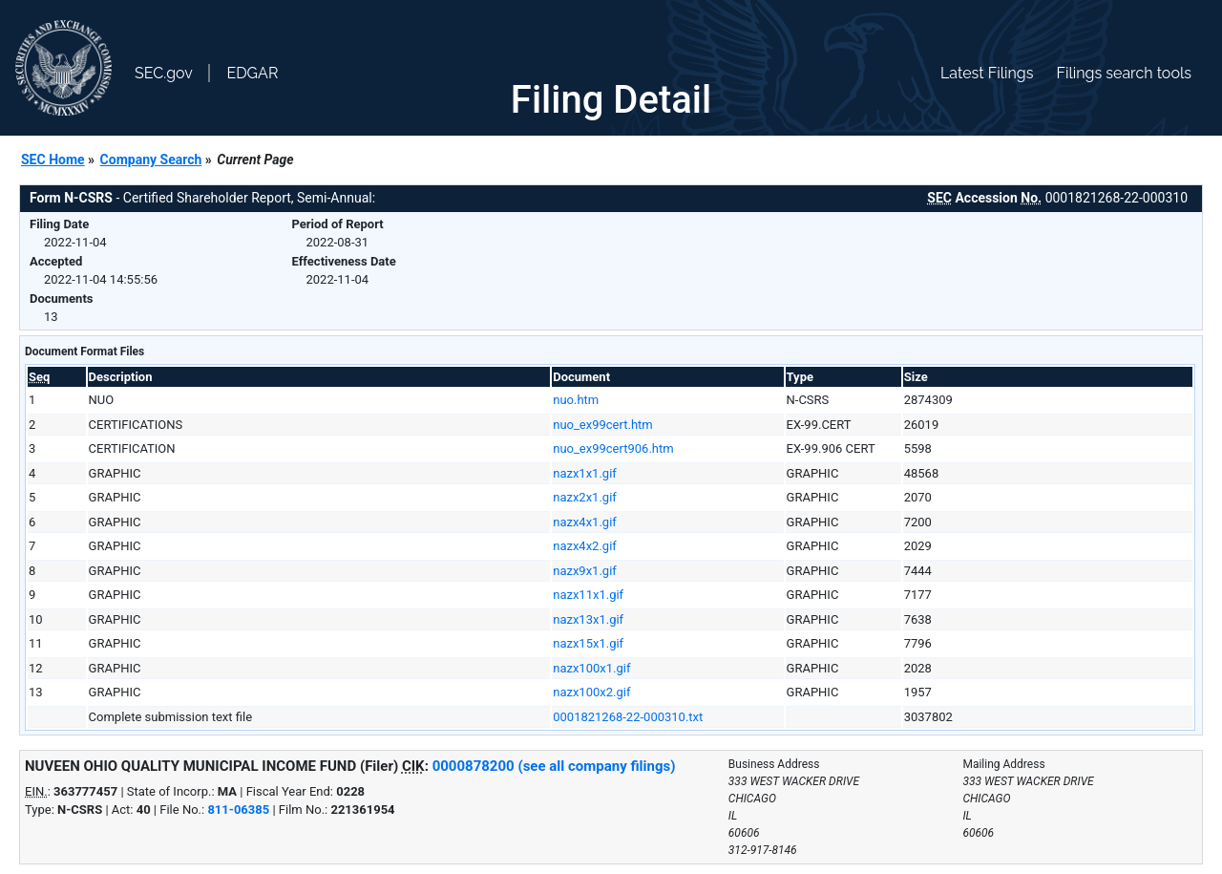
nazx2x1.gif (585, 497)
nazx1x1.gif (585, 473)
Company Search (151, 159)
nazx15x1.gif (588, 643)
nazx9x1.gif (585, 571)
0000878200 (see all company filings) (554, 766)
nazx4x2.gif (585, 546)
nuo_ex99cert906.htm (613, 448)
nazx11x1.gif (588, 594)
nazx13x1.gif (588, 619)
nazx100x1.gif (591, 668)
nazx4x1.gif (585, 522)
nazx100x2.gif (591, 692)
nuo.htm (576, 400)
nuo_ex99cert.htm (603, 424)
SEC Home (53, 159)
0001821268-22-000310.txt (628, 717)
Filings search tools (1123, 73)
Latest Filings (986, 73)
